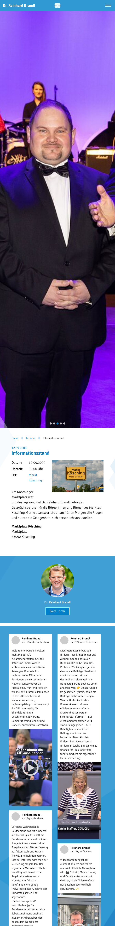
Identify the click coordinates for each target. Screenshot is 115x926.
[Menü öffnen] (108, 5)
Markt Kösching (35, 477)
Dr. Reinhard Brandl (57, 602)
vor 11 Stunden (29, 642)
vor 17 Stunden (78, 642)
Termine (30, 438)
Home (15, 438)
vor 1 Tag (26, 818)
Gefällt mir (57, 611)
